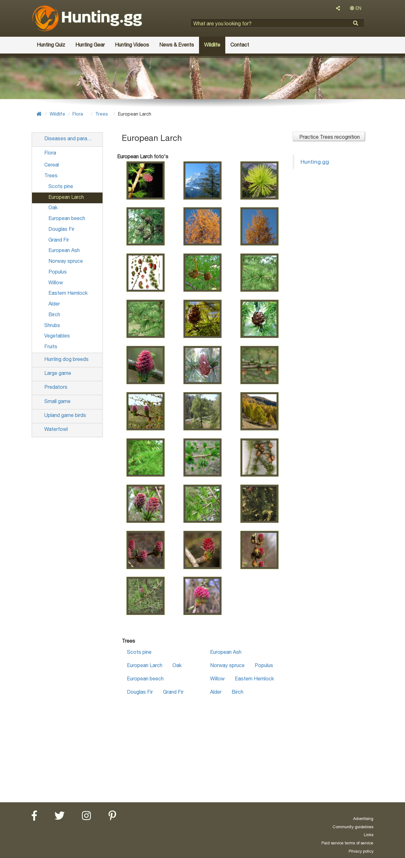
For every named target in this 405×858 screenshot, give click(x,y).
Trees (101, 114)
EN (355, 8)
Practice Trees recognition (329, 137)
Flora (77, 114)
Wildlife (57, 114)
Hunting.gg (315, 161)
